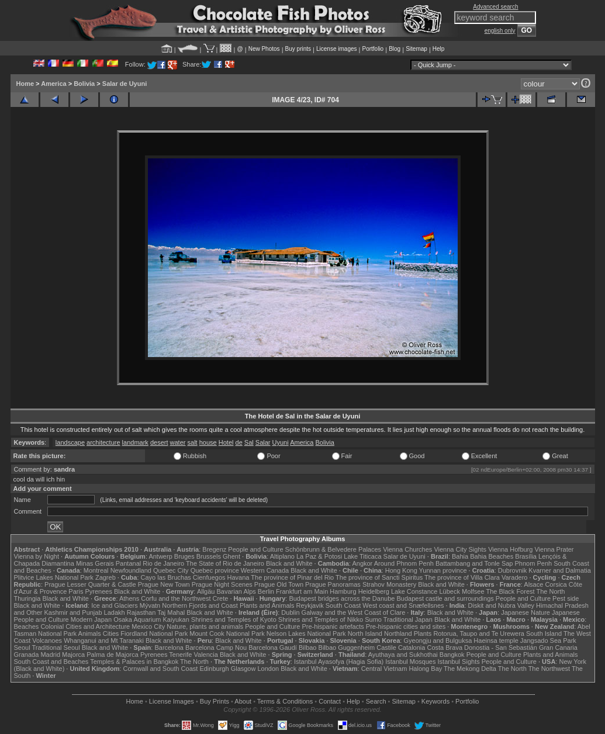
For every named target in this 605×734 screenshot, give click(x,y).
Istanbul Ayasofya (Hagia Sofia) (338, 661)
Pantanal (128, 563)
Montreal (96, 570)
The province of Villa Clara (462, 577)
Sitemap (416, 49)
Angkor (362, 563)
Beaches (26, 626)
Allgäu (206, 591)
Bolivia (84, 83)
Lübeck (449, 591)
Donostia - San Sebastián (500, 647)
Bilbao (308, 647)
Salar (263, 442)
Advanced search (495, 7)
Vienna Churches (407, 549)
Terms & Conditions (285, 701)
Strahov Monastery (389, 584)
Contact (330, 701)
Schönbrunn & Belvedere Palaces (333, 549)
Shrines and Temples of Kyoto (233, 619)
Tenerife (180, 654)
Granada (26, 654)
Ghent (231, 556)
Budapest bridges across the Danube (342, 598)
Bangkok (452, 654)
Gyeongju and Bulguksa (437, 640)
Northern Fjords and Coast (200, 605)
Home (25, 83)
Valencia (206, 654)
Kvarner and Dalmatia (559, 570)
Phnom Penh (533, 563)
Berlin (266, 591)
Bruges (184, 556)
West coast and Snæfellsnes (403, 605)
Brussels (208, 556)
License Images (171, 701)
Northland (398, 633)
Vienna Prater (553, 549)
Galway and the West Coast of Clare (354, 612)
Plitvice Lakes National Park (54, 577)
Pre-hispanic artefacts (333, 626)
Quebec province (215, 570)
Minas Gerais (95, 563)
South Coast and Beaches (51, 661)
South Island (544, 633)
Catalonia (411, 647)
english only (500, 30)
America (53, 83)
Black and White (289, 563)
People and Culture (255, 549)
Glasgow (243, 668)
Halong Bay (425, 668)
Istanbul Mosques (410, 661)
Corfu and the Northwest (175, 598)
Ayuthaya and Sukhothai (403, 654)
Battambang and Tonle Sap (474, 563)
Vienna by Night (36, 556)
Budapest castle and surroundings (444, 598)
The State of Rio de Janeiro (225, 563)
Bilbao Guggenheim (347, 647)
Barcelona (169, 647)
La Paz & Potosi (319, 556)
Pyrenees (98, 591)
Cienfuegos (209, 577)
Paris (75, 591)
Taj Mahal (171, 612)
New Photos (264, 49)
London (268, 668)
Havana (238, 577)
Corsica (555, 584)
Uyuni (280, 442)
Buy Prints (214, 701)
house (208, 442)
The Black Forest (510, 591)
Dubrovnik (512, 570)
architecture (103, 442)
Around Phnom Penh (404, 563)
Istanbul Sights (459, 661)
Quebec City (171, 570)
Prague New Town (164, 584)
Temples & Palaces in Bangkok (134, 661)
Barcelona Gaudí (272, 647)
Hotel (226, 442)
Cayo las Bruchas (166, 577)
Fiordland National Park (154, 633)
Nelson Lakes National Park (306, 633)
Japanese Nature (525, 612)
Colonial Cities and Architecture (85, 626)
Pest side (565, 598)
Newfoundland (130, 570)
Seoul (22, 647)
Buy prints (298, 49)
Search (376, 701)
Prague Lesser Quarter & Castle (90, 584)
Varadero (514, 577)
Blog (394, 49)
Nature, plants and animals (205, 626)
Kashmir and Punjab (73, 612)
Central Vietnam (384, 668)
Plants (423, 633)
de (239, 442)
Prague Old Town (278, 584)
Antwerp (160, 556)
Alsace (533, 584)
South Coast (343, 605)
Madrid (50, 654)
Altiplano (282, 556)
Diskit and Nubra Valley (501, 605)
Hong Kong (401, 570)
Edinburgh (214, 668)
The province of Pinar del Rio (292, 577)
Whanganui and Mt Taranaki (104, 640)
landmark (135, 442)
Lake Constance (414, 591)
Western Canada (265, 570)
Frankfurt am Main (302, 591)
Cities (111, 633)
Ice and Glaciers (114, 605)
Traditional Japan (408, 619)
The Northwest (549, 668)
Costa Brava (444, 647)
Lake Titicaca (362, 556)
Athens (129, 598)
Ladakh (114, 612)
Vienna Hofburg (510, 549)
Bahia (460, 556)
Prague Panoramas (333, 584)
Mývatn (150, 605)
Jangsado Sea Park (548, 640)
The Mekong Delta (470, 668)
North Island (365, 633)
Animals (89, 633)
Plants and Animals (267, 605)
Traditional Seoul (56, 647)
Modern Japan (91, 619)
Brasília (526, 556)
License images (336, 49)
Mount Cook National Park (226, 633)
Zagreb (105, 577)
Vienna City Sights (460, 549)
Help (439, 49)
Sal (249, 442)
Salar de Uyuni (124, 83)
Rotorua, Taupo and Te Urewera (478, 633)
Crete (221, 598)
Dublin (290, 612)
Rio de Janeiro (163, 563)
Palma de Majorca (113, 654)
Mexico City (148, 626)
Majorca (73, 654)
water (178, 442)
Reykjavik (310, 605)
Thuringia (27, 598)
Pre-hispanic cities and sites (405, 626)
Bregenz (214, 549)
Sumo (373, 619)
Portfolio (372, 49)
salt (193, 442)
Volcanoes (47, 640)
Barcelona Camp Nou (216, 647)
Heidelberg (373, 591)
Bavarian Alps (236, 591)
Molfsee (473, 591)
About (242, 701)
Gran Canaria (558, 647)
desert (159, 442)
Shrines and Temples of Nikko (320, 619)
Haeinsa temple (495, 640)
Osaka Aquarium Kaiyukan (151, 619)
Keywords (435, 701)
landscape (70, 442)
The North (550, 591)
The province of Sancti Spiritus (379, 577)
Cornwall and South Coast (160, 668)
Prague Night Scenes (222, 584)
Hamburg (343, 591)
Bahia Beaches (491, 556)
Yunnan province (443, 570)
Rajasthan (141, 612)
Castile (386, 647)
